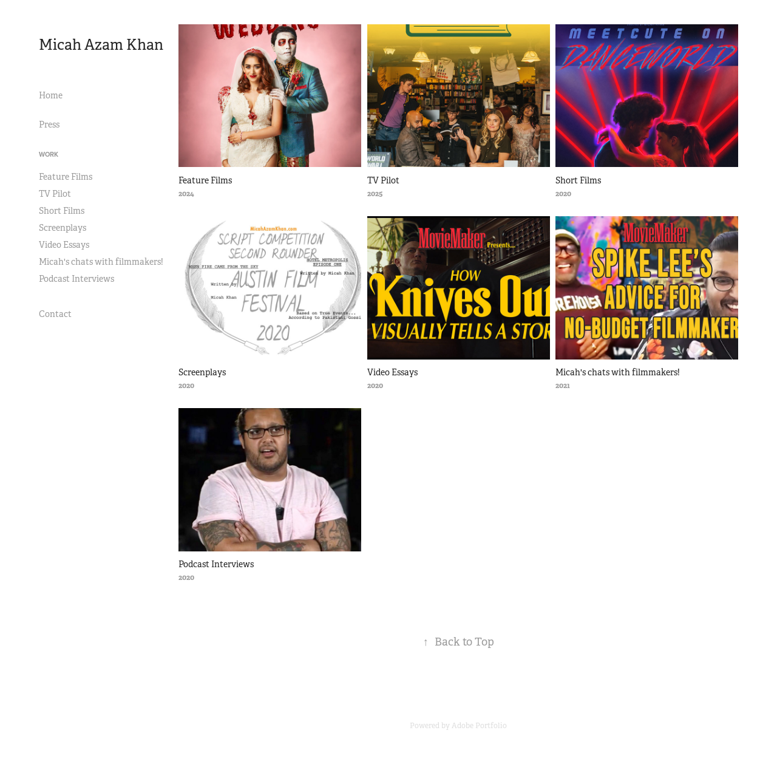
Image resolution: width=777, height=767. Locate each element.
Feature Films (65, 176)
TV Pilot (55, 193)
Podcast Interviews (76, 278)
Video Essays (64, 244)
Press (49, 124)
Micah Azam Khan (101, 45)
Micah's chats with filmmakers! (101, 261)
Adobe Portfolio (479, 726)
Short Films (61, 210)
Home (51, 95)
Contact (55, 314)
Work (48, 154)
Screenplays (62, 227)
